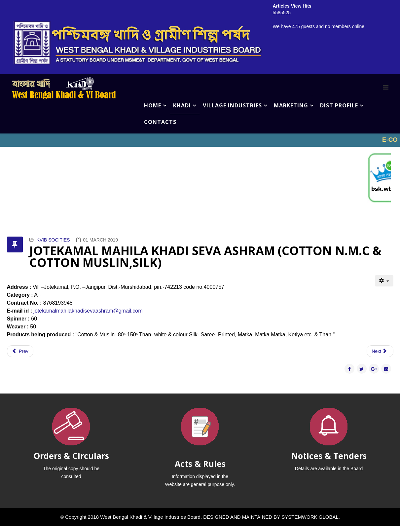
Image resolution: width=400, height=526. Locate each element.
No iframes (200, 140)
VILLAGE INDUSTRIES (232, 105)
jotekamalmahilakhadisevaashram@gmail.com (87, 311)
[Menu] (385, 87)
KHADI (182, 105)
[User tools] (384, 280)
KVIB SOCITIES (53, 240)
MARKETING (291, 105)
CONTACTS (160, 122)
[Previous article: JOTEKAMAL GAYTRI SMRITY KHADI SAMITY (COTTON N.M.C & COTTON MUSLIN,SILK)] (20, 351)
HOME (152, 105)
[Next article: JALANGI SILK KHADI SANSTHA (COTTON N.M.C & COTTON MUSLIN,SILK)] (380, 351)
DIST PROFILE (339, 105)
